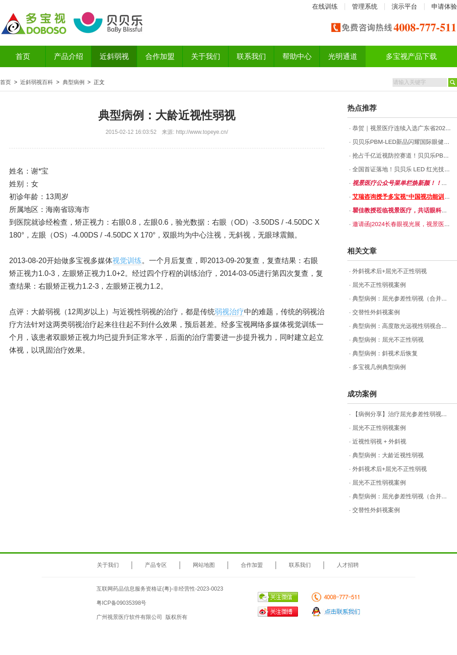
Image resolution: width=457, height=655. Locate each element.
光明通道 (342, 56)
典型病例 (74, 82)
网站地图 (204, 565)
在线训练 (325, 6)
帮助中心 (297, 56)
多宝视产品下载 (411, 56)
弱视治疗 (229, 312)
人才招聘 (348, 565)
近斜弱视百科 (36, 82)
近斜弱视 (114, 56)
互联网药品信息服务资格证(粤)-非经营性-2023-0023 (159, 589)
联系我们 (251, 56)
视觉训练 (127, 260)
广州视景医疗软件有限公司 (129, 617)
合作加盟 (160, 56)
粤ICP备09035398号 (121, 603)
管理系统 (364, 6)
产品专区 (156, 565)
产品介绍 (68, 56)
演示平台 (404, 6)
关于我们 (205, 56)
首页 (23, 56)
